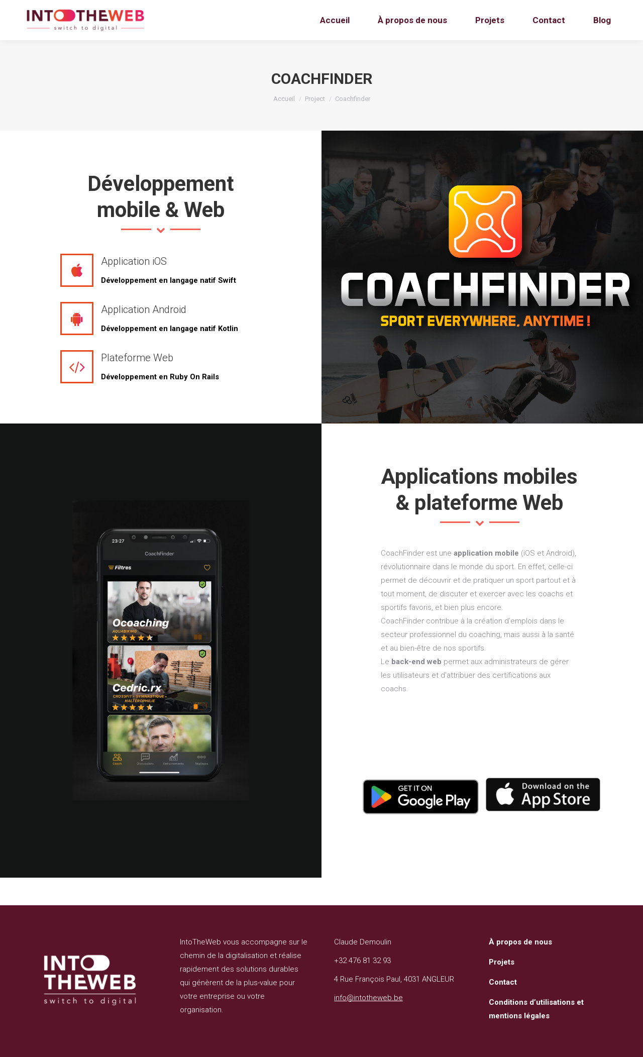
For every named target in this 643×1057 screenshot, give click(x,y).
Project (315, 98)
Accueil (284, 98)
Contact (503, 982)
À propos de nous (520, 941)
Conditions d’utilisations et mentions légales (536, 1009)
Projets (501, 962)
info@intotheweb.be (368, 997)
